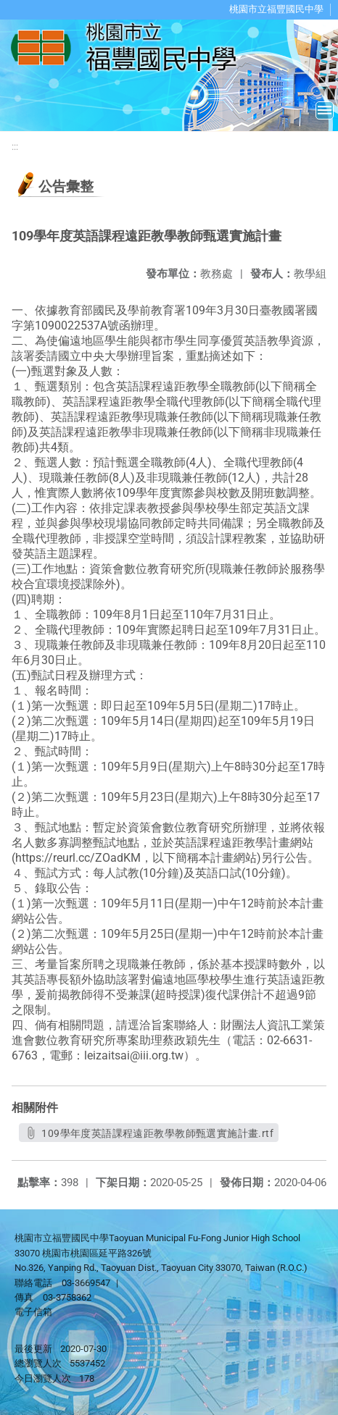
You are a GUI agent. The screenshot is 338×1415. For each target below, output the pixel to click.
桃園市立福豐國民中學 (276, 9)
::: (15, 146)
